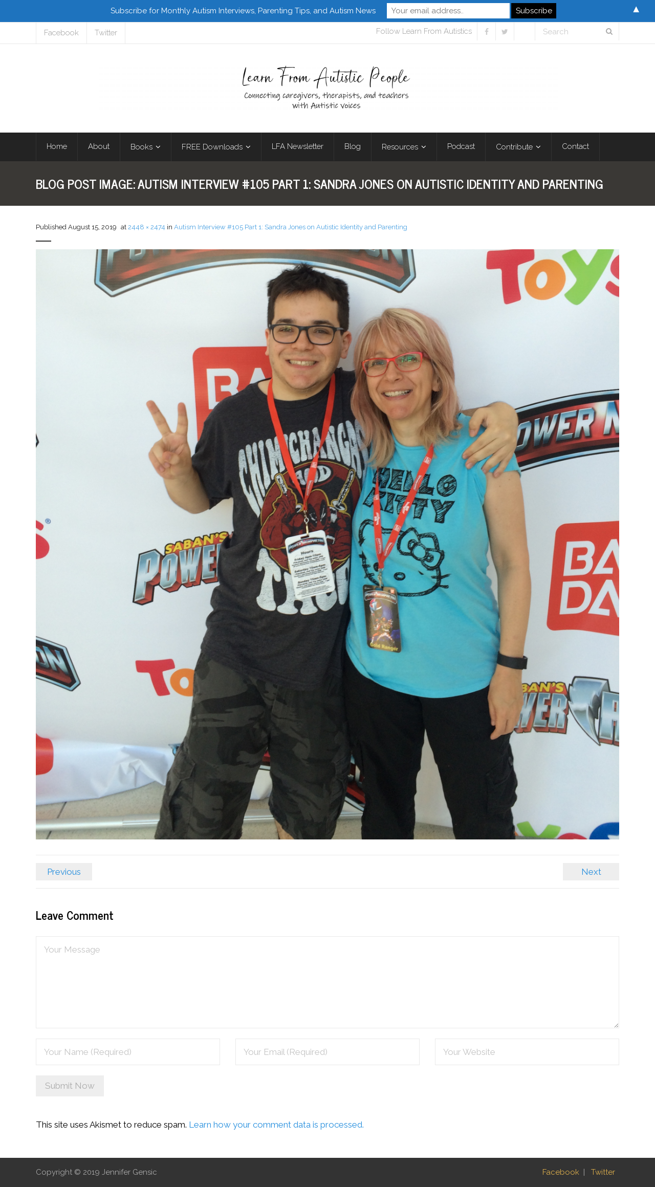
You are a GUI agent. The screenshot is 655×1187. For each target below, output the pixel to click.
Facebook (61, 32)
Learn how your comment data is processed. (276, 1124)
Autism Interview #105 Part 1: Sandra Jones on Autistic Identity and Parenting (290, 227)
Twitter (106, 32)
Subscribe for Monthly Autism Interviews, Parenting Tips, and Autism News (243, 10)
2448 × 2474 (146, 227)
